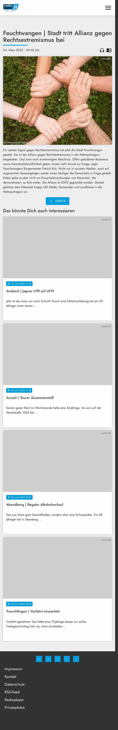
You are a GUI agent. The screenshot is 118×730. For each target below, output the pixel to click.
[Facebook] (39, 659)
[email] (76, 659)
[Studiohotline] (67, 659)
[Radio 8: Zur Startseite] (30, 8)
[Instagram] (48, 659)
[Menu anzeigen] (108, 8)
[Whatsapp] (57, 659)
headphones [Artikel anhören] (102, 50)
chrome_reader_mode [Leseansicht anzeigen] (109, 50)
